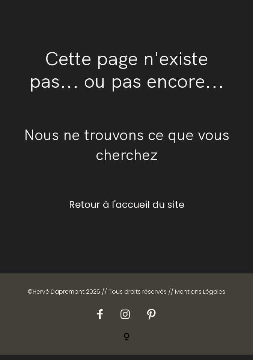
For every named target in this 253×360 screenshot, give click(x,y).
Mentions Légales (200, 296)
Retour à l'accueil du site (126, 210)
